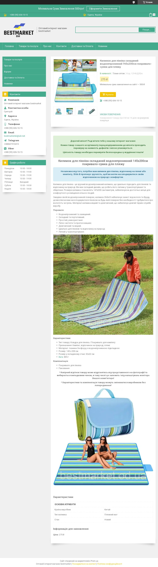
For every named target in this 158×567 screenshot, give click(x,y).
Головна (9, 46)
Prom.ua (94, 561)
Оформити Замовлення (103, 8)
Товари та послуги (28, 46)
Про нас (47, 46)
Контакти (61, 46)
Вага (61, 357)
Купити (110, 94)
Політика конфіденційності (109, 564)
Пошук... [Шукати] (147, 29)
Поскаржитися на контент (84, 564)
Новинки (102, 46)
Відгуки (7, 71)
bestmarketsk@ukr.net (14, 136)
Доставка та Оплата (82, 46)
